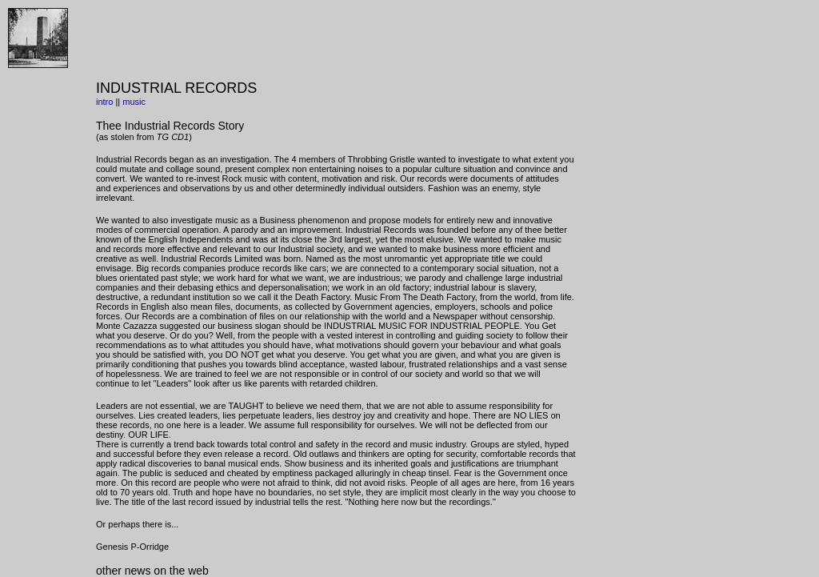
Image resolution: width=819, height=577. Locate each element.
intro (104, 101)
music (134, 101)
